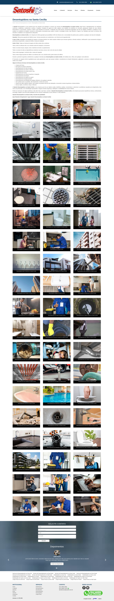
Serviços (70, 10)
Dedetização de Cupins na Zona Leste (22, 578)
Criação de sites (87, 598)
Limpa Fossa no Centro (76, 579)
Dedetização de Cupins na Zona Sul (63, 576)
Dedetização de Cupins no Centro (60, 578)
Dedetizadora (39, 586)
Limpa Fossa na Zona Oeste (62, 579)
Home (55, 10)
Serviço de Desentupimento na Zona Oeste (87, 573)
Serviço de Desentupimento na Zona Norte (43, 573)
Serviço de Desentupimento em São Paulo (42, 575)
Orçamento (90, 10)
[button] (8, 560)
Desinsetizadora (39, 591)
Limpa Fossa (38, 594)
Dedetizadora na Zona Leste (89, 575)
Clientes (83, 10)
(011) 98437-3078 (97, 2)
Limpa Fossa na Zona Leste (47, 579)
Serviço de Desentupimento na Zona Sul (22, 573)
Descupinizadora (39, 588)
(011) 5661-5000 (83, 2)
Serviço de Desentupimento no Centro (23, 22)
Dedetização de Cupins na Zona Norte (83, 576)
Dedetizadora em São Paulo (47, 576)
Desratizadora (39, 589)
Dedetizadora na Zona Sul (60, 575)
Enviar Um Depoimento (57, 563)
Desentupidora (39, 592)
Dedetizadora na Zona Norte (74, 575)
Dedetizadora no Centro (33, 576)
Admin (99, 598)
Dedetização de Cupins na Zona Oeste (41, 578)
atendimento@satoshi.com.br (66, 2)
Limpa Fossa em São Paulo (89, 579)
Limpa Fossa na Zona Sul (19, 579)
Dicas (76, 10)
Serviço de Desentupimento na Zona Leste (65, 573)
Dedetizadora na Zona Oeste (19, 576)
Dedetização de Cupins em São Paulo (78, 578)
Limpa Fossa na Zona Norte (32, 579)
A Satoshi (62, 10)
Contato (98, 10)
